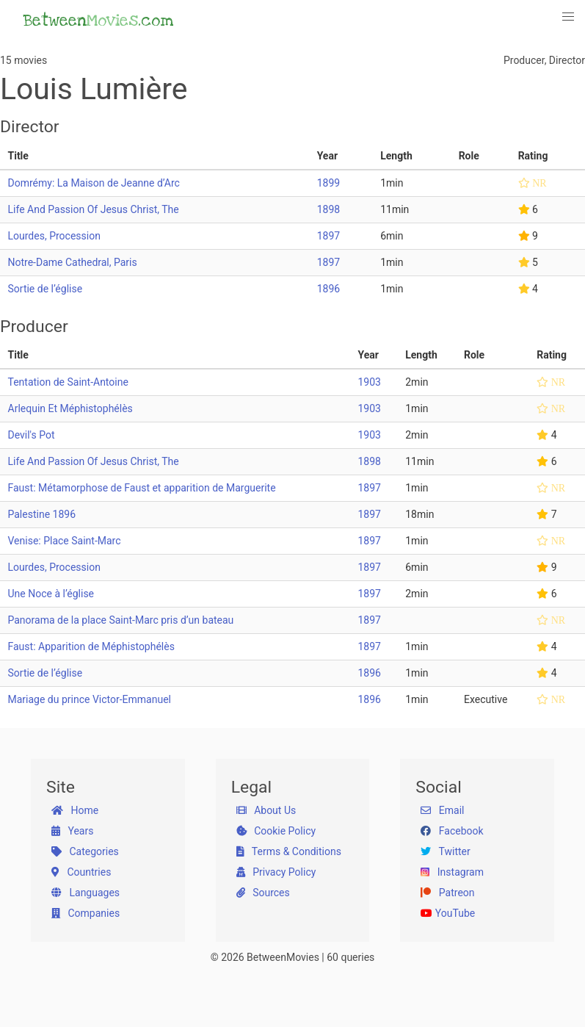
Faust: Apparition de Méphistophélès (91, 646)
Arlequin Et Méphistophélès (70, 408)
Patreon (447, 892)
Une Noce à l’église (51, 593)
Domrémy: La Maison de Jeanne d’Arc (94, 183)
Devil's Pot (31, 435)
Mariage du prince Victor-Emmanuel (90, 699)
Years (72, 831)
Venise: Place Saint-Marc (64, 541)
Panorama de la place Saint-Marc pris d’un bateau (121, 620)
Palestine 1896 (42, 514)
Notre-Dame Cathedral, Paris (72, 262)
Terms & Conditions (288, 851)
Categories (85, 851)
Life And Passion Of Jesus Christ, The (93, 209)
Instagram (452, 872)
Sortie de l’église (45, 289)
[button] (569, 17)
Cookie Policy (276, 831)
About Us (266, 810)
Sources (263, 892)
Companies (85, 913)
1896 (328, 289)
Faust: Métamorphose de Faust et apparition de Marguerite (142, 488)
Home (74, 810)
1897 (328, 236)
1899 (328, 183)
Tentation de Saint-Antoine (68, 382)
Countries (81, 872)
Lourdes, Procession (54, 236)
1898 (328, 209)
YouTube (448, 913)
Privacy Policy (276, 872)
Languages (85, 892)
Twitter (445, 851)
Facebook (452, 831)
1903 (368, 382)
